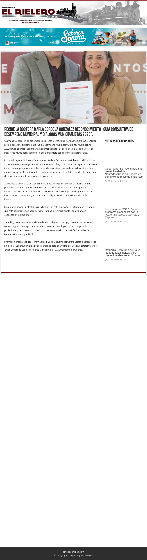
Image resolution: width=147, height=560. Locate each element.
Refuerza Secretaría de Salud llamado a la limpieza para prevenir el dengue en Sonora (123, 252)
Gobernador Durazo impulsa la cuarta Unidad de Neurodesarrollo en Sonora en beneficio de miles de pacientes (124, 172)
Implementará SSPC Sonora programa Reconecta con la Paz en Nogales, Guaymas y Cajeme (122, 213)
